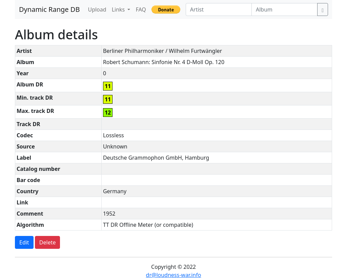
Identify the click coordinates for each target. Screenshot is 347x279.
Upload (97, 9)
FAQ (141, 9)
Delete (47, 242)
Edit (24, 242)
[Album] (284, 9)
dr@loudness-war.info (173, 275)
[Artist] (219, 9)
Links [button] (119, 9)
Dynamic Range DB (49, 9)
